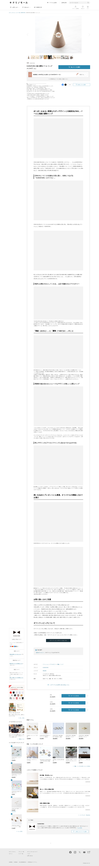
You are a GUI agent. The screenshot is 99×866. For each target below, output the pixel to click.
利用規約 (15, 862)
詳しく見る (22, 718)
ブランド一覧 (21, 851)
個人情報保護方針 (22, 862)
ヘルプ (28, 853)
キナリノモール (12, 12)
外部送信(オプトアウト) (32, 862)
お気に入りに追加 (82, 84)
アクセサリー (53, 664)
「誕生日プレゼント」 (40, 652)
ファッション (46, 664)
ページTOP (51, 843)
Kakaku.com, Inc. (87, 863)
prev (29, 34)
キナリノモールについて (32, 851)
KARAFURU (23, 12)
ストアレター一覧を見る (85, 815)
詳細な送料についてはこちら (15, 654)
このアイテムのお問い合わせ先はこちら (59, 684)
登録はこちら (21, 739)
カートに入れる (73, 696)
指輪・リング (60, 664)
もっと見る (20, 831)
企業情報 (10, 862)
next (88, 34)
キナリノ (11, 853)
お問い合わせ (30, 855)
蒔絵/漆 (44, 670)
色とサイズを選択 (74, 67)
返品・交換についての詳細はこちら (16, 677)
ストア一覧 (18, 12)
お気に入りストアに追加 (81, 831)
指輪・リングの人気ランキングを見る (82, 766)
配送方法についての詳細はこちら (16, 663)
